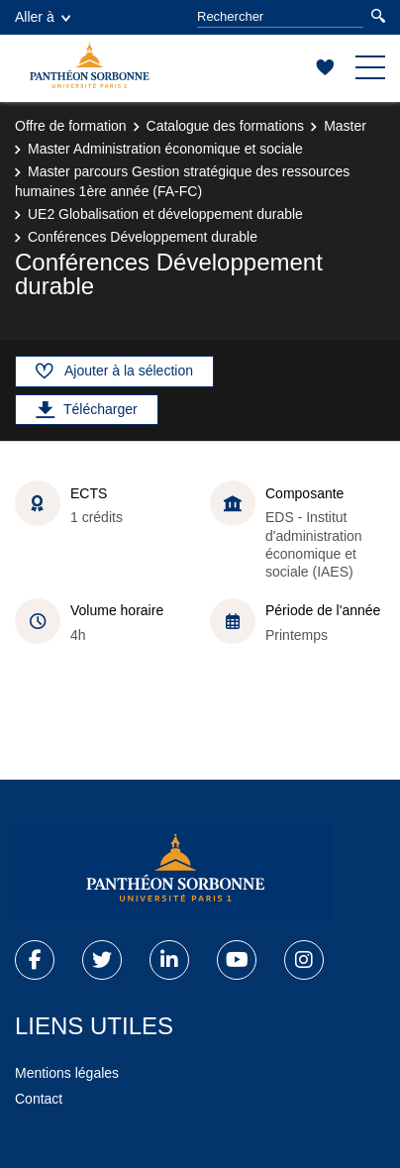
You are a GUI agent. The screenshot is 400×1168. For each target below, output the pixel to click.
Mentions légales (67, 1073)
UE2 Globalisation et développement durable (165, 214)
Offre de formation (71, 126)
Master (345, 126)
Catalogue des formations (226, 126)
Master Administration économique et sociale (165, 149)
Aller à (42, 17)
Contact (38, 1099)
